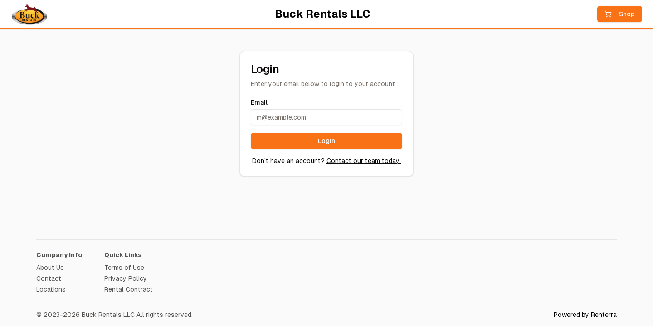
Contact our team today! (363, 160)
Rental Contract (128, 289)
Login (326, 140)
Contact (48, 278)
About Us (50, 267)
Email (259, 102)
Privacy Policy (125, 278)
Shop (619, 14)
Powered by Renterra (585, 314)
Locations (51, 289)
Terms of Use (124, 267)
